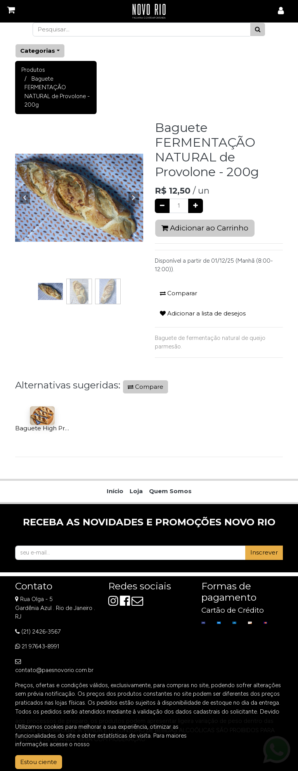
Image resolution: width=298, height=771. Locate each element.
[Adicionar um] (195, 206)
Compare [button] (145, 386)
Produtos (33, 69)
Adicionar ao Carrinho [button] (204, 228)
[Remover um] (162, 206)
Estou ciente (38, 762)
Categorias (37, 50)
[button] (25, 198)
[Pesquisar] (257, 30)
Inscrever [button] (264, 552)
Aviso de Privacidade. (118, 744)
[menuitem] (115, 491)
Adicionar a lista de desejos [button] (203, 313)
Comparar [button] (178, 293)
